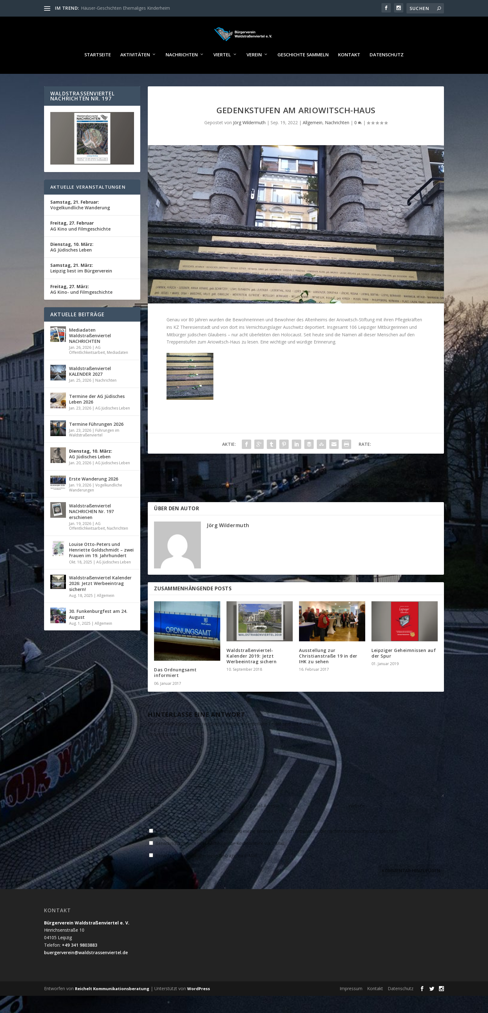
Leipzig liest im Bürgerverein (81, 285)
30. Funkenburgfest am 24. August (98, 631)
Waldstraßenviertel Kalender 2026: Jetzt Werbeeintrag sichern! (100, 600)
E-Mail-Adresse (267, 823)
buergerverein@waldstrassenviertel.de (86, 970)
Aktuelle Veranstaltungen (88, 204)
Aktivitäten (135, 72)
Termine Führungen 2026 (96, 441)
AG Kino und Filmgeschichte (80, 243)
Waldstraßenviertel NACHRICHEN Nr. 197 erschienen (91, 528)
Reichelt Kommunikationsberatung (112, 1006)
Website (356, 823)
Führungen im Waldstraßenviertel (94, 450)
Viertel (222, 72)
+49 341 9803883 (79, 962)
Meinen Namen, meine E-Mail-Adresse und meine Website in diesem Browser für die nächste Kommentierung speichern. (277, 848)
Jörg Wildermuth (249, 140)
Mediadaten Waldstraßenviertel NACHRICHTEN (90, 352)
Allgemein (312, 140)
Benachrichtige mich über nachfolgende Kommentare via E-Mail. (220, 860)
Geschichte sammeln (303, 72)
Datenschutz (387, 72)
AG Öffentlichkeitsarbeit (87, 367)
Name (156, 823)
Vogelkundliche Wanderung (80, 222)
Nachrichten (182, 72)
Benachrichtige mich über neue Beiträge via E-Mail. (206, 873)
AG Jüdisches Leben (71, 264)
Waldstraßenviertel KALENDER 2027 (90, 388)
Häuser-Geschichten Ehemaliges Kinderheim (125, 8)
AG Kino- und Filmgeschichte (81, 306)
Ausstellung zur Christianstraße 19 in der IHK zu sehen (328, 673)
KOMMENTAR (162, 752)
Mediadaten (117, 369)
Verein (254, 72)
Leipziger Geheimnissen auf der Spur (403, 670)
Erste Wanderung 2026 (93, 496)
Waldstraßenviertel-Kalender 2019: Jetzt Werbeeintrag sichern (251, 673)
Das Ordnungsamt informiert (175, 689)
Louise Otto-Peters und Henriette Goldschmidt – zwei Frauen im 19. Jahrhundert (101, 567)
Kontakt (349, 72)
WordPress (198, 1006)
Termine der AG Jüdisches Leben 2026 (97, 416)
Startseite (97, 72)
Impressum (351, 1006)
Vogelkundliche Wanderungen (95, 505)
